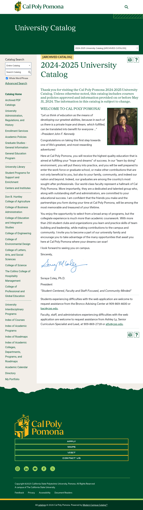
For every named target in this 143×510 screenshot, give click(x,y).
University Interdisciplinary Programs (14, 309)
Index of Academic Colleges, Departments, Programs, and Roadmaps (16, 352)
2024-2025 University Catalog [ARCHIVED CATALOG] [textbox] (100, 48)
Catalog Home (13, 94)
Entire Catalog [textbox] (13, 65)
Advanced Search (16, 83)
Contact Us (71, 458)
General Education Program (15, 156)
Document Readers (63, 492)
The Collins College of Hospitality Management (17, 276)
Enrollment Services (16, 130)
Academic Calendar (16, 367)
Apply (71, 441)
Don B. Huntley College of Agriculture (17, 199)
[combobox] (106, 48)
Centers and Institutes (18, 188)
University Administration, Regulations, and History (14, 117)
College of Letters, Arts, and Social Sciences (15, 254)
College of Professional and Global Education (15, 291)
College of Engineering (18, 233)
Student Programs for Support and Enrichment (17, 177)
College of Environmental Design (17, 242)
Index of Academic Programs (16, 328)
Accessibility (44, 492)
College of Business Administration (16, 210)
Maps (72, 447)
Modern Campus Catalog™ (95, 505)
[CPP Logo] (39, 426)
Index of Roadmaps (16, 336)
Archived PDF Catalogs (13, 102)
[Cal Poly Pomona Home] (39, 6)
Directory (10, 373)
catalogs (42, 505)
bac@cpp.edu (49, 308)
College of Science (16, 265)
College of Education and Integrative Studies (17, 222)
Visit (72, 452)
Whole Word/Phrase (18, 78)
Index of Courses (15, 319)
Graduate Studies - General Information (16, 145)
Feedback (19, 492)
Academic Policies (15, 136)
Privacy (31, 492)
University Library (15, 166)
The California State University (41, 487)
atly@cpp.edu (114, 324)
